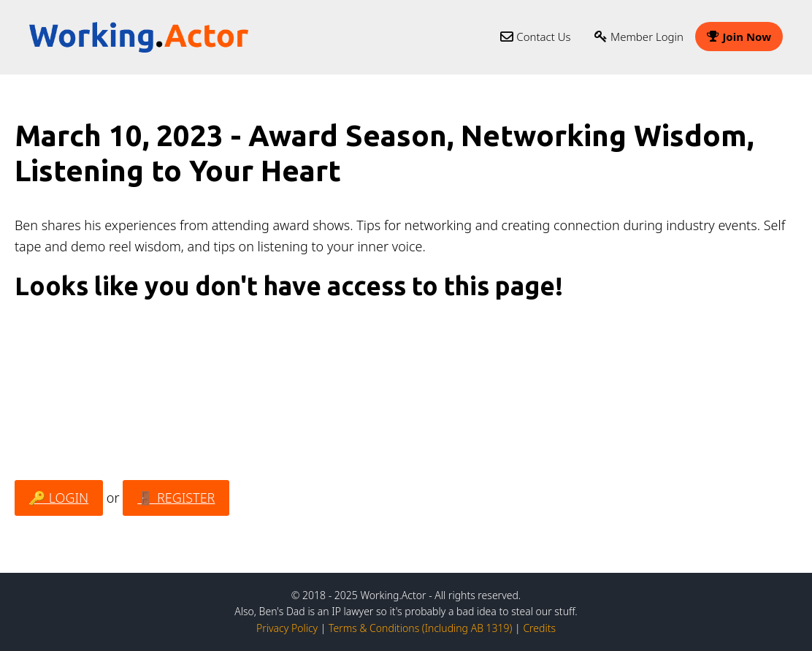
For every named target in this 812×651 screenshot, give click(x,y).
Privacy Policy (287, 628)
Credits (539, 628)
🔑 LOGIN (58, 497)
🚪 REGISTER (176, 497)
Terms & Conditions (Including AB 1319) (420, 628)
